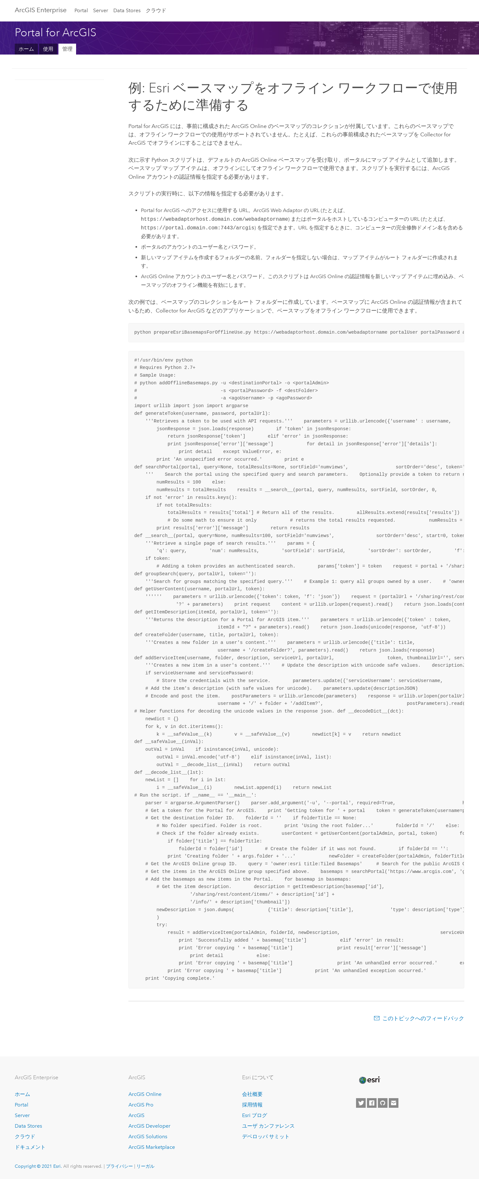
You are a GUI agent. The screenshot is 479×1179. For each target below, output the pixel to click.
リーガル (145, 1166)
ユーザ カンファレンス (268, 1126)
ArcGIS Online (144, 1094)
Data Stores (127, 10)
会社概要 (252, 1094)
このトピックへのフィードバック (423, 1018)
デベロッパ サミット (266, 1136)
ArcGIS (136, 1115)
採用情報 (252, 1105)
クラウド (156, 10)
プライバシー (119, 1166)
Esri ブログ (254, 1115)
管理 (67, 49)
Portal (81, 10)
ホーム (26, 49)
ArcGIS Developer (149, 1126)
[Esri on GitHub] (383, 1103)
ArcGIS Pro (140, 1105)
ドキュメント (30, 1147)
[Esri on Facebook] (372, 1103)
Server (100, 10)
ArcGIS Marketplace (151, 1147)
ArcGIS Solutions (147, 1136)
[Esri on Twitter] (361, 1103)
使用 (48, 49)
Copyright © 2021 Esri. (38, 1166)
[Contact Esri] (393, 1103)
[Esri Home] (369, 1080)
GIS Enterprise (40, 10)
